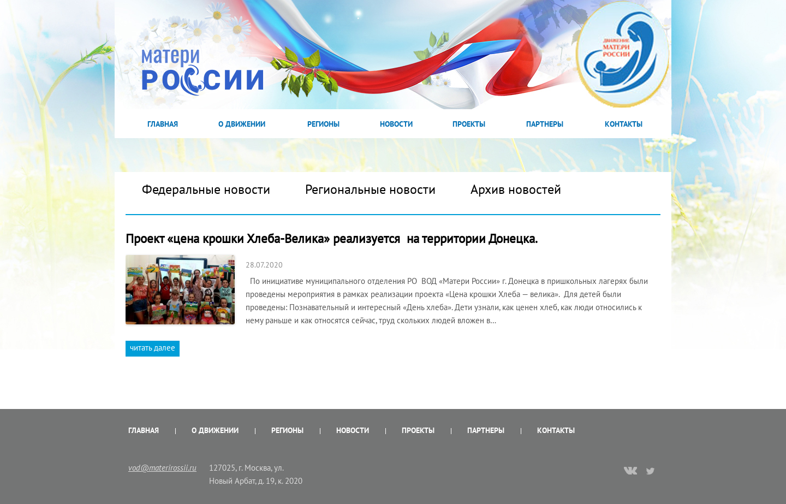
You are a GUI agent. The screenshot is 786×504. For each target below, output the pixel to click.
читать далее (152, 347)
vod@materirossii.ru (162, 468)
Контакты (623, 124)
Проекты (468, 124)
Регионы (323, 124)
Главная (162, 124)
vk (630, 472)
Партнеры (544, 124)
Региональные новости (370, 189)
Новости (396, 124)
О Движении (241, 124)
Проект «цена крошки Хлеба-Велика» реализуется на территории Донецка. (332, 238)
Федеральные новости (206, 189)
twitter (651, 470)
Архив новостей (516, 189)
